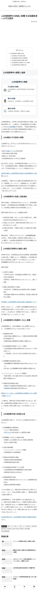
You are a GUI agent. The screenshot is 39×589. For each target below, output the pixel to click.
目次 (17, 50)
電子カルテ (7, 434)
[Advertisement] (19, 34)
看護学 (22, 530)
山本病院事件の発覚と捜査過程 (19, 58)
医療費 (34, 527)
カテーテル (11, 527)
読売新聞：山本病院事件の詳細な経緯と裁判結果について (19, 303)
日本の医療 (16, 530)
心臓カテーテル (11, 152)
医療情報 (4, 527)
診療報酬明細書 (5, 532)
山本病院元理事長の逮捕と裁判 (19, 61)
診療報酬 (12, 128)
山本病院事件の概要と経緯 (17, 53)
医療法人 (28, 527)
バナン (17, 527)
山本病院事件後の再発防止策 (19, 66)
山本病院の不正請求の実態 (18, 56)
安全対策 (4, 530)
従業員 (10, 530)
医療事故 (7, 389)
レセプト (22, 527)
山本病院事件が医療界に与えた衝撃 (20, 63)
